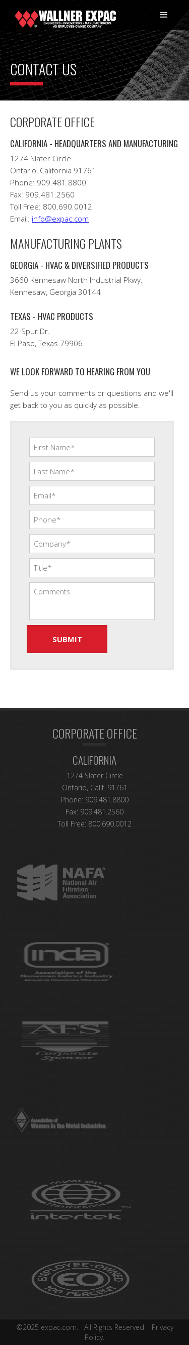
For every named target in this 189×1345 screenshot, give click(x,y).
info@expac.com (60, 219)
